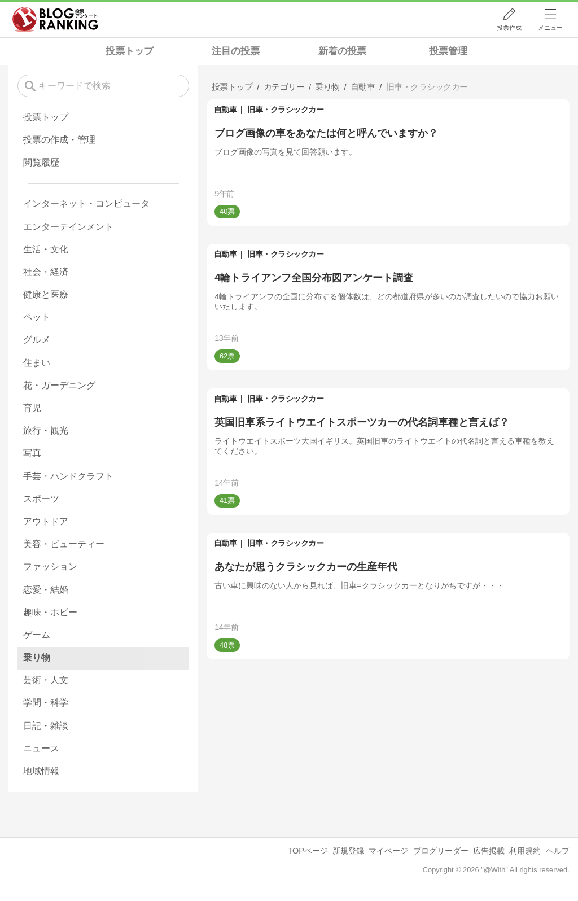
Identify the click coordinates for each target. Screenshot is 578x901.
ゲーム (36, 635)
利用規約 (525, 850)
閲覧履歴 (41, 162)
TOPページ (307, 850)
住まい (36, 363)
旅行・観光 (45, 430)
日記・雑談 (45, 726)
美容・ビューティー (63, 544)
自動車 (225, 109)
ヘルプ (558, 850)
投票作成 (509, 27)
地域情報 (41, 771)
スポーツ (41, 499)
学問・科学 (45, 702)
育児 (32, 408)
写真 (32, 453)
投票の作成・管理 (59, 140)
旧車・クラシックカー (285, 109)
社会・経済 (45, 272)
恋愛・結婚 (45, 589)
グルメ (36, 339)
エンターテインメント (68, 226)
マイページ (388, 850)
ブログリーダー (440, 850)
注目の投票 (236, 51)
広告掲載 (489, 850)
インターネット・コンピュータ (86, 203)
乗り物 (36, 657)
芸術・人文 (45, 680)
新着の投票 (342, 51)
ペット (36, 317)
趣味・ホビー (50, 612)
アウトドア (45, 521)
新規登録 (348, 850)
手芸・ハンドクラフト (68, 476)
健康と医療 (45, 294)
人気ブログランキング (55, 19)
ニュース (41, 748)
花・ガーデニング (59, 385)
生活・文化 (45, 249)
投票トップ (130, 51)
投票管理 (448, 51)
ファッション (50, 566)
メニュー (550, 27)
